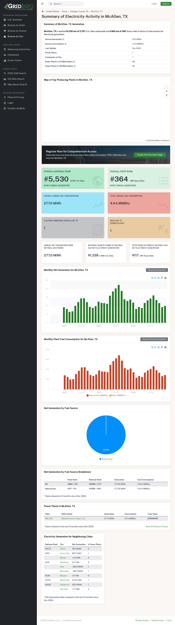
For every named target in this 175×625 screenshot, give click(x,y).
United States (52, 11)
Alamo (63, 549)
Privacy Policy (142, 620)
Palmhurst (64, 584)
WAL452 (49, 518)
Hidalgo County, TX (79, 11)
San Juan (64, 589)
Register (166, 4)
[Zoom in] (167, 87)
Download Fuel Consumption (154, 339)
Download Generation (157, 270)
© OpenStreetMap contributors (158, 140)
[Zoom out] (167, 91)
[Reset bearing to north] (167, 95)
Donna (63, 558)
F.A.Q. (168, 620)
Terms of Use (157, 620)
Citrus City (64, 553)
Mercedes (64, 571)
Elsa (62, 566)
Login (154, 3)
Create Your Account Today (150, 155)
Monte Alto (65, 580)
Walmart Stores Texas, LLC (73, 518)
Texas (64, 11)
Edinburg (64, 562)
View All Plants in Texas (157, 526)
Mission (63, 575)
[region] (18, 317)
